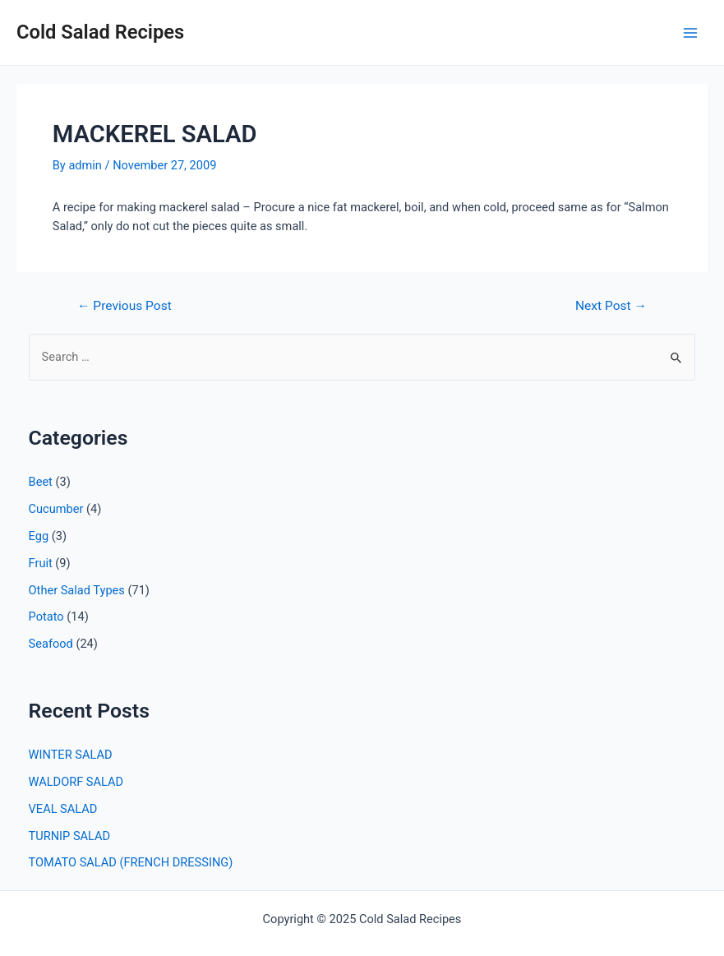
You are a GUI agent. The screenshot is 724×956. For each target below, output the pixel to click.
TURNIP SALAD (70, 836)
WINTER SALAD (71, 754)
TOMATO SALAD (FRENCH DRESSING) (131, 862)
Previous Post (124, 306)
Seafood (51, 643)
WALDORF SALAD (76, 781)
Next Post (611, 306)
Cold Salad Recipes (100, 32)
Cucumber (56, 508)
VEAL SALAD (63, 808)
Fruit (41, 563)
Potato (46, 616)
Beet (41, 481)
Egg (39, 536)
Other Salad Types (77, 590)
